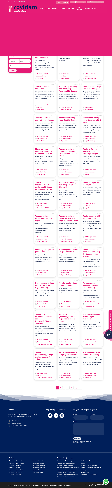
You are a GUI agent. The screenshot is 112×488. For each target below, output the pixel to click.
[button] (16, 36)
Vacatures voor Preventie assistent (66, 470)
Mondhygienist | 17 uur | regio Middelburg (68, 251)
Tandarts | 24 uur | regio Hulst (42, 88)
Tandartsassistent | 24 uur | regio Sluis (92, 217)
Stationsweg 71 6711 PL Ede (19, 425)
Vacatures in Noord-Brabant (16, 461)
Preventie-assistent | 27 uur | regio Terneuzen (91, 316)
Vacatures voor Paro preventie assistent (67, 467)
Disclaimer (60, 485)
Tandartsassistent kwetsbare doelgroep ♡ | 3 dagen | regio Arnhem (91, 253)
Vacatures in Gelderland (15, 465)
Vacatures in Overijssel (39, 467)
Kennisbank (67, 485)
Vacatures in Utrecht (14, 467)
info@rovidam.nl (16, 423)
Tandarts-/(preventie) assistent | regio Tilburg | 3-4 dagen (91, 151)
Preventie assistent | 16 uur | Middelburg (91, 353)
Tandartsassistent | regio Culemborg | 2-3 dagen (92, 120)
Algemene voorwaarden (49, 485)
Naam (80, 417)
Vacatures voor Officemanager (89, 465)
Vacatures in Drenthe (38, 461)
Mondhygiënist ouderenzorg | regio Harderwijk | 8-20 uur (43, 151)
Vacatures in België (38, 472)
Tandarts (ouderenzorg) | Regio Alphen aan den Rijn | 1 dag (44, 355)
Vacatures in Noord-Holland (16, 463)
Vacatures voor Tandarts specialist (66, 463)
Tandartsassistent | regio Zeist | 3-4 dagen (68, 119)
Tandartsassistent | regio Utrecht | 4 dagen (44, 119)
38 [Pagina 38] (71, 388)
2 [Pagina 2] (60, 388)
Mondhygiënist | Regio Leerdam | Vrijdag (92, 88)
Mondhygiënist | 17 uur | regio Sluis (44, 251)
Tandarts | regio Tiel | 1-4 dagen (91, 184)
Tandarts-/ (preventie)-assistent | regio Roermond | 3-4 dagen (68, 89)
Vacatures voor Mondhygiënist (65, 465)
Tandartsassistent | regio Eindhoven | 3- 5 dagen (44, 218)
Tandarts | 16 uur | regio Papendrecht (90, 54)
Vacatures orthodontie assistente (66, 472)
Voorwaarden (80, 442)
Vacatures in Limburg (38, 463)
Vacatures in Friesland (39, 465)
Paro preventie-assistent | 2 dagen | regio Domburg (91, 285)
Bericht (88, 428)
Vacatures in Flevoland (15, 474)
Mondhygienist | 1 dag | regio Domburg (68, 284)
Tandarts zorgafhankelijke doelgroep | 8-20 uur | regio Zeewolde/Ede (44, 186)
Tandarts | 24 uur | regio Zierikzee (66, 54)
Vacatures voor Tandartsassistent (66, 476)
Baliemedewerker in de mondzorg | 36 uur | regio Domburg (44, 285)
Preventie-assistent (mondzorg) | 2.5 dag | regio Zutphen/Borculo (68, 218)
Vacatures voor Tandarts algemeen (66, 461)
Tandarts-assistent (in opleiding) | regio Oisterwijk (68, 185)
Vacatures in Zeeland (38, 470)
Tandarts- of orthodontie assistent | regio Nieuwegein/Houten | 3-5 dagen (44, 318)
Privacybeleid (37, 485)
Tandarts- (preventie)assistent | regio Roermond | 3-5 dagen (68, 317)
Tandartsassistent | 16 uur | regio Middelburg (68, 353)
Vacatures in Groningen (15, 472)
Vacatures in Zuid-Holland (16, 470)
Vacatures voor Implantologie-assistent (67, 474)
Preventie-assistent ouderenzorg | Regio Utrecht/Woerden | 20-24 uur (68, 152)
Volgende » (78, 388)
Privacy (74, 442)
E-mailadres (97, 417)
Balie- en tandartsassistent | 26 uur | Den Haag (44, 55)
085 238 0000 (15, 420)
